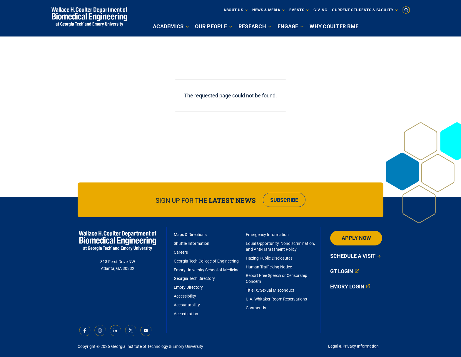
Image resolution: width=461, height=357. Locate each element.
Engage (288, 26)
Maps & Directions (190, 234)
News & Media (266, 10)
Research (252, 26)
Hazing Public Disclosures (269, 258)
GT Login (341, 271)
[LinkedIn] (115, 330)
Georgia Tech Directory (194, 278)
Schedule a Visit (352, 256)
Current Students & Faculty (362, 10)
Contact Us (256, 307)
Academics (168, 26)
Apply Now (356, 238)
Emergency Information (267, 234)
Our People (211, 26)
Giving (320, 10)
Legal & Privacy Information (353, 346)
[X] (130, 330)
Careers (181, 252)
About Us (233, 10)
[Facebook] (85, 330)
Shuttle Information (191, 243)
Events (296, 10)
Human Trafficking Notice (269, 267)
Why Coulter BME (334, 26)
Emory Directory (188, 287)
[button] (406, 10)
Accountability (187, 305)
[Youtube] (146, 330)
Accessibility (185, 296)
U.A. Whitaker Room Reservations (276, 299)
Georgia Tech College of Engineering (206, 261)
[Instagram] (100, 330)
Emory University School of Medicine (207, 270)
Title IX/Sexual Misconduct (270, 290)
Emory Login (347, 286)
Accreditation (186, 313)
